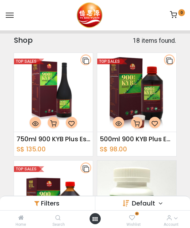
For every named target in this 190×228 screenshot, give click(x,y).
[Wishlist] (132, 217)
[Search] (58, 217)
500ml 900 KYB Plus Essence (137, 139)
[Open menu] (95, 218)
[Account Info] (169, 217)
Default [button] (144, 203)
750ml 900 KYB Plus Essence (54, 139)
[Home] (21, 217)
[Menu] (9, 15)
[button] (85, 59)
